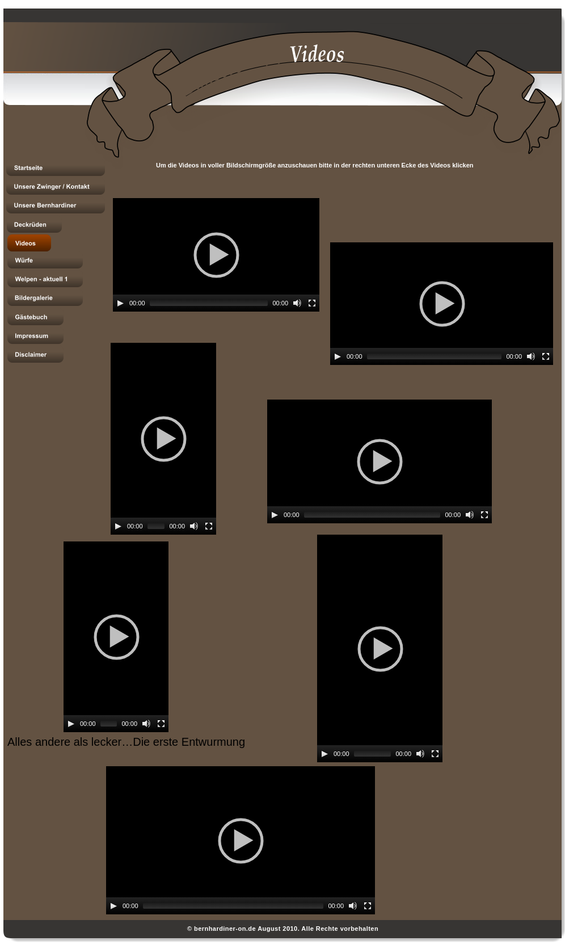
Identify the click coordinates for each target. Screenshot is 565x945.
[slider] (209, 303)
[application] (216, 255)
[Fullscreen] (312, 303)
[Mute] (297, 303)
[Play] (120, 303)
